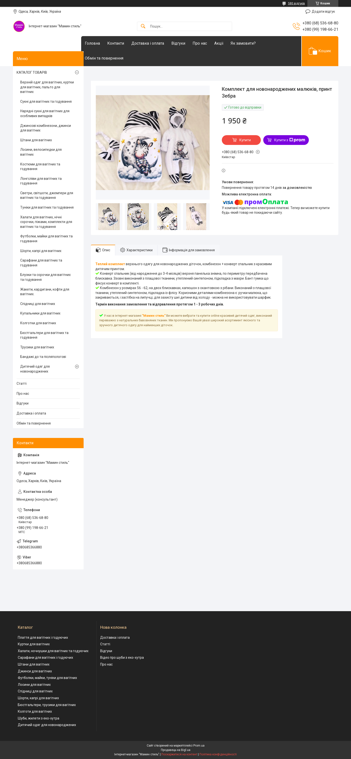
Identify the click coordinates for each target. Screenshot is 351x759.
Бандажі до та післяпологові (43, 357)
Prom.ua (199, 745)
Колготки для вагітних (38, 323)
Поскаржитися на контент (179, 754)
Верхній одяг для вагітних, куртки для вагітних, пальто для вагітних (47, 87)
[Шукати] (143, 26)
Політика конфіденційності (218, 754)
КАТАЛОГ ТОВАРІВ (32, 72)
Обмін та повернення (114, 58)
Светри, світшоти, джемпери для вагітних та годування (46, 195)
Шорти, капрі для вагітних (40, 251)
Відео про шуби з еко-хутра (122, 657)
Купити (245, 140)
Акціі (228, 43)
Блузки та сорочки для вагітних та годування (45, 277)
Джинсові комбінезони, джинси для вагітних (45, 128)
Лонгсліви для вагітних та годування (41, 181)
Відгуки (188, 43)
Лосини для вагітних (34, 685)
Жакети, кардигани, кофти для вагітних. (44, 291)
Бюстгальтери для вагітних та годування (44, 335)
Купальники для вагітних (40, 313)
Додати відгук (323, 11)
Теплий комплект (110, 264)
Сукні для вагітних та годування (46, 101)
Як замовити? (252, 43)
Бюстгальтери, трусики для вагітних (47, 705)
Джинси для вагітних (35, 671)
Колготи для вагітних (35, 711)
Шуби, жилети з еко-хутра (38, 718)
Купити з (289, 140)
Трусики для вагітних (37, 347)
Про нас (209, 43)
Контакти (125, 43)
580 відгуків (296, 3)
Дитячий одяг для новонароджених (35, 368)
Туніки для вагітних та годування (47, 207)
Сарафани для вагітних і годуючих (45, 657)
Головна (102, 43)
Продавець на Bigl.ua (175, 750)
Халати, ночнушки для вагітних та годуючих (53, 651)
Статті (22, 383)
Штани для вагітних (36, 140)
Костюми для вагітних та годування (40, 166)
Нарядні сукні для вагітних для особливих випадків (44, 113)
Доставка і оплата (157, 43)
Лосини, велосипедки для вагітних (41, 152)
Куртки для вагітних (34, 644)
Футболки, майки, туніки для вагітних (47, 678)
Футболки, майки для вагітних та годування (46, 238)
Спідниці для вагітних (37, 304)
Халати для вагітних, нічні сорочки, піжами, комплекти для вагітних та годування (46, 222)
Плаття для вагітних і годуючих (43, 637)
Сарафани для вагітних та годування (41, 262)
